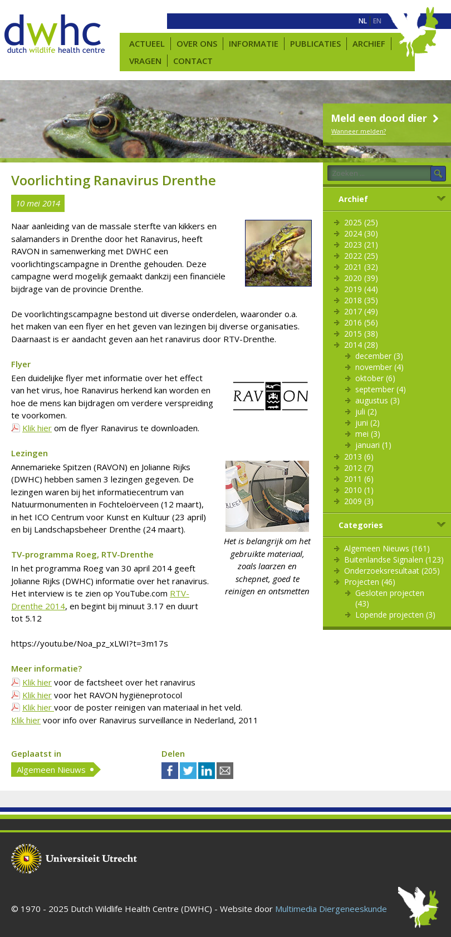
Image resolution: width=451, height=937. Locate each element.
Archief (368, 43)
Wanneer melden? (358, 131)
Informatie (253, 43)
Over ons (197, 43)
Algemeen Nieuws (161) (387, 548)
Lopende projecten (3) (395, 614)
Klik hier (37, 427)
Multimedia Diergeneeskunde (331, 908)
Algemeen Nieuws (51, 769)
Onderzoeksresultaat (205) (392, 570)
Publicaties (315, 43)
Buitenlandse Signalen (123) (394, 559)
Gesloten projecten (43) (389, 598)
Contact (193, 60)
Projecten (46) (369, 581)
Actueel (147, 43)
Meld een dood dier (386, 118)
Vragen (145, 60)
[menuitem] (363, 21)
